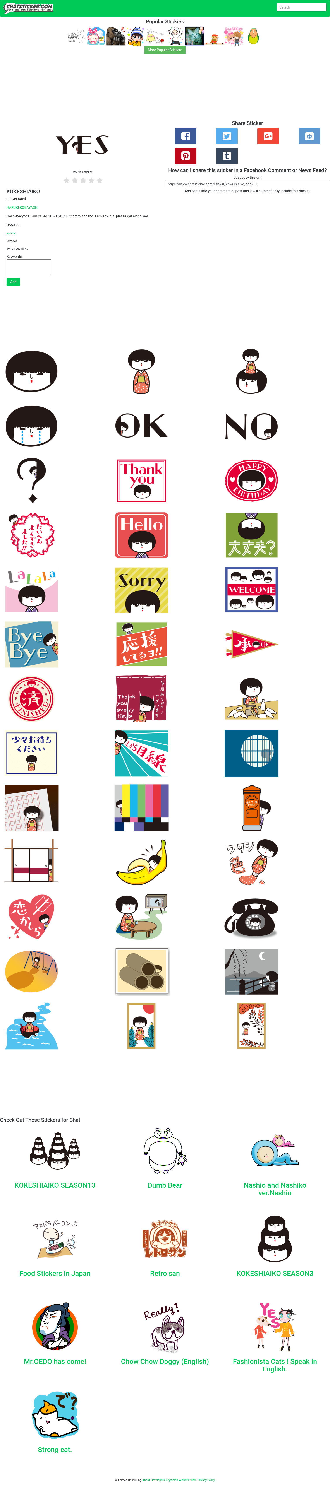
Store (193, 1480)
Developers (158, 1480)
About (146, 1480)
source (11, 233)
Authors (184, 1480)
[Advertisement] (131, 89)
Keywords (172, 1480)
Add (13, 282)
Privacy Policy (206, 1480)
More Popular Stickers (165, 50)
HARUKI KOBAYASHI (22, 207)
